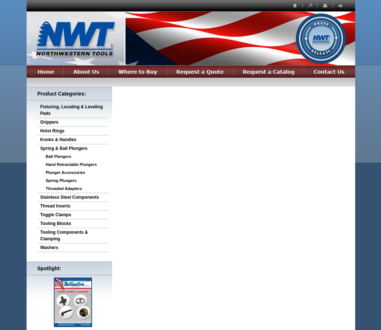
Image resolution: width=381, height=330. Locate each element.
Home (45, 71)
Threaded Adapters (64, 188)
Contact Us (329, 71)
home (295, 5)
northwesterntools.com (75, 37)
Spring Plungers (61, 180)
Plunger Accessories (65, 172)
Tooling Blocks (55, 223)
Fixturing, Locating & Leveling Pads (71, 110)
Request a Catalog (269, 71)
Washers (49, 247)
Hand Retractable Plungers (71, 164)
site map (326, 5)
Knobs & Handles (58, 139)
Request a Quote (200, 71)
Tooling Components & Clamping (64, 235)
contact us (340, 5)
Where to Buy (138, 71)
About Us (86, 71)
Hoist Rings (52, 130)
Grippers (49, 122)
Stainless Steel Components (69, 197)
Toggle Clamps (55, 214)
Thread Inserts (55, 206)
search (309, 5)
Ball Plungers (58, 156)
